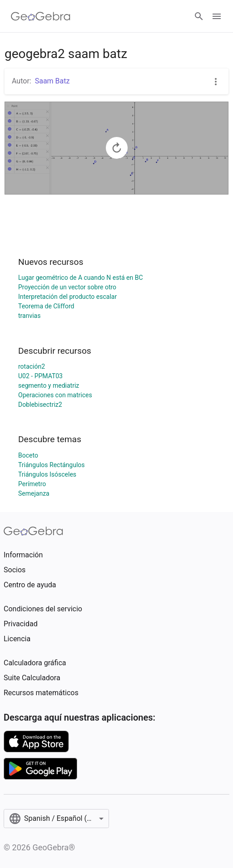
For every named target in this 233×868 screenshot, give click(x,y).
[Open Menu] (216, 16)
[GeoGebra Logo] (40, 16)
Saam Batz (52, 81)
